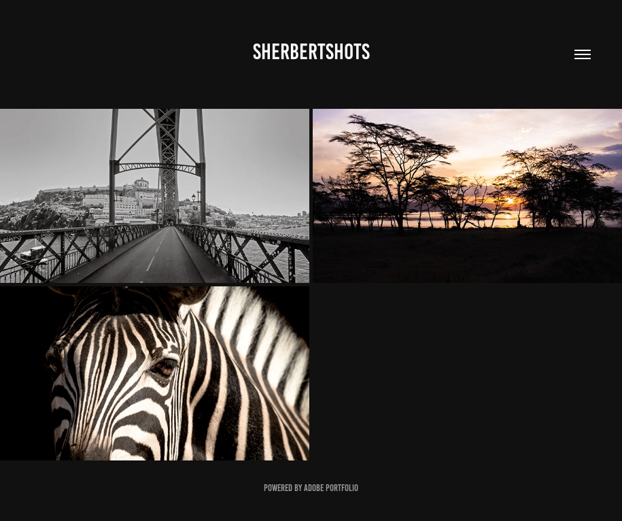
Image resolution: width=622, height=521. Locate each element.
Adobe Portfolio (331, 488)
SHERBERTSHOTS (311, 51)
